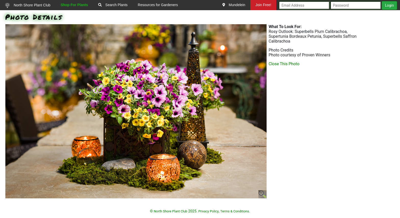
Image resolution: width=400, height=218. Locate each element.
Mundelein (233, 5)
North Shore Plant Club (28, 5)
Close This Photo (284, 63)
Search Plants (113, 5)
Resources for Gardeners (158, 5)
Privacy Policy (208, 211)
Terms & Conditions (234, 211)
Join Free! (263, 5)
